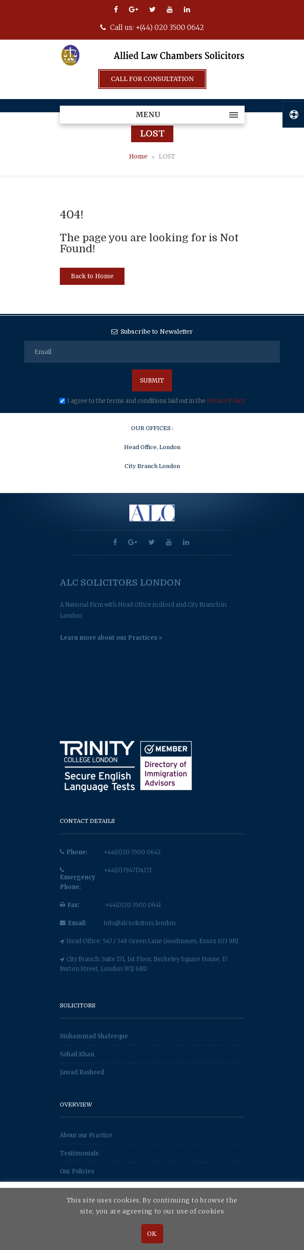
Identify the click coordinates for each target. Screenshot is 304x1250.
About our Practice (86, 1135)
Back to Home (92, 276)
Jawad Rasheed (82, 1072)
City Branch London (152, 466)
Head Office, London (152, 447)
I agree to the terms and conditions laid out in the (156, 401)
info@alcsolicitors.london (140, 923)
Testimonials (79, 1153)
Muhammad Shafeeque (94, 1036)
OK (152, 1233)
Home (138, 156)
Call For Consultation (152, 79)
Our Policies (77, 1171)
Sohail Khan (77, 1054)
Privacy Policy (226, 401)
